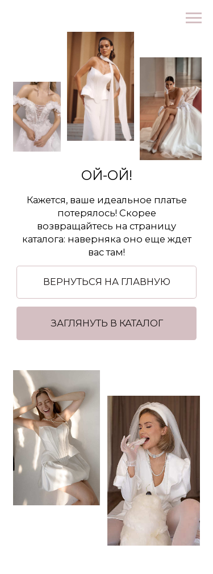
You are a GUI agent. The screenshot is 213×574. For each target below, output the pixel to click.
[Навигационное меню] (194, 18)
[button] (106, 323)
